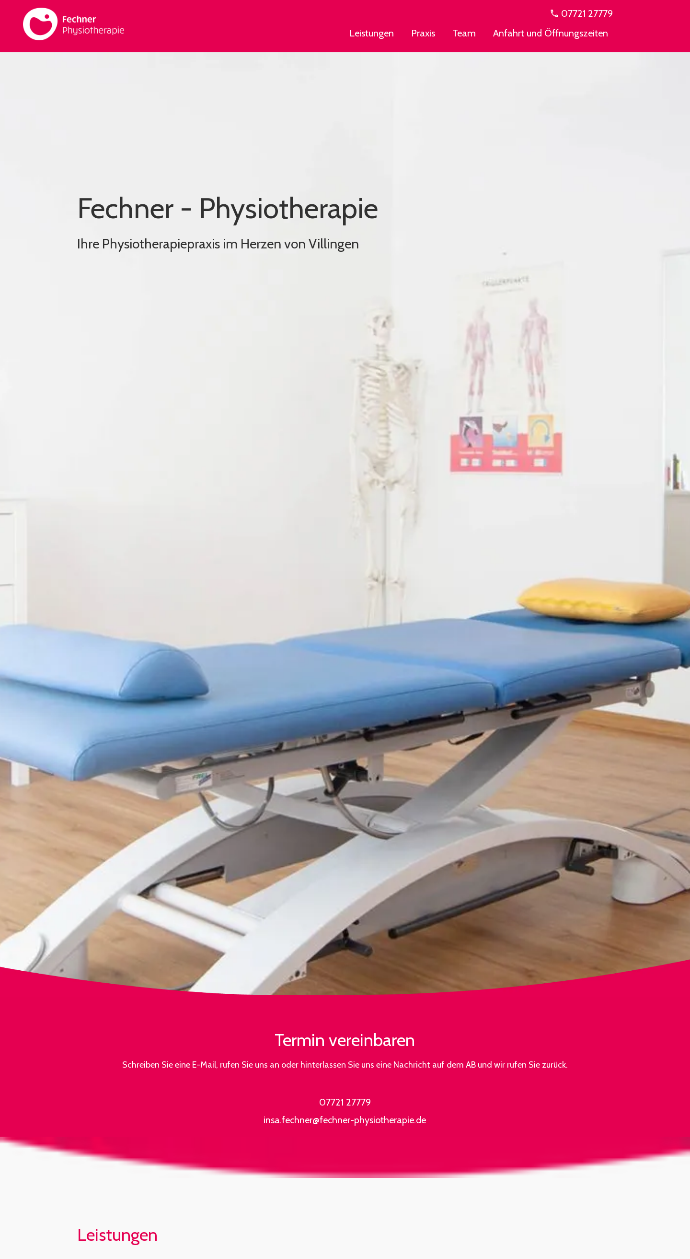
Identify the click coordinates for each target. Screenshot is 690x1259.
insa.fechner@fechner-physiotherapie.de (345, 1120)
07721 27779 (581, 13)
